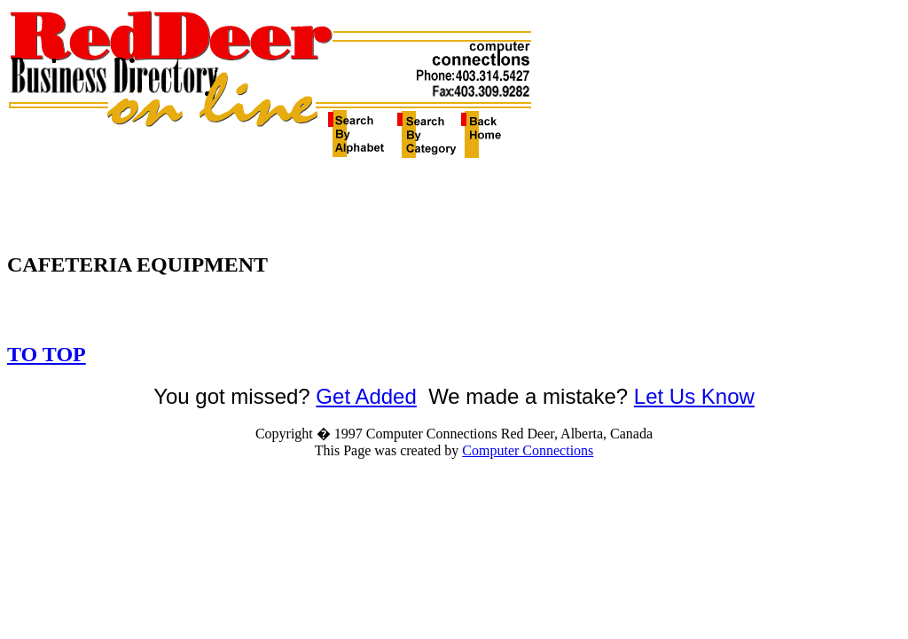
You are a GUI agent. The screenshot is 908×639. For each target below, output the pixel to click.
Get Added (366, 396)
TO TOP (46, 354)
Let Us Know (694, 396)
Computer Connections (527, 450)
